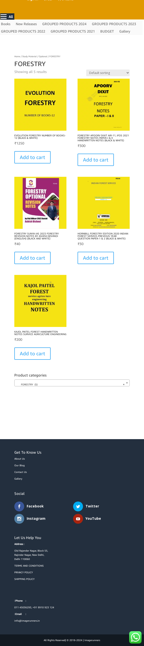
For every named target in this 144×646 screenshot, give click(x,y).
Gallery (124, 31)
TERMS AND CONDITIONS (29, 565)
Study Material (29, 56)
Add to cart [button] (32, 353)
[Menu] (7, 16)
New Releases (26, 24)
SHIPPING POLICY (24, 578)
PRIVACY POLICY (23, 572)
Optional (43, 56)
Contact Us (20, 471)
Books (5, 24)
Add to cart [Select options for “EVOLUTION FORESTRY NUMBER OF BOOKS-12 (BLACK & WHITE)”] (32, 157)
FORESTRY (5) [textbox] (70, 384)
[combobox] (71, 382)
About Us (19, 458)
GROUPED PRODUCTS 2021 (73, 31)
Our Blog (19, 465)
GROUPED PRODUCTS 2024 (64, 24)
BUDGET (107, 31)
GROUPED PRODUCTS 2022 (23, 31)
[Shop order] (108, 73)
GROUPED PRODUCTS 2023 (114, 24)
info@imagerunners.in (27, 620)
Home (17, 56)
